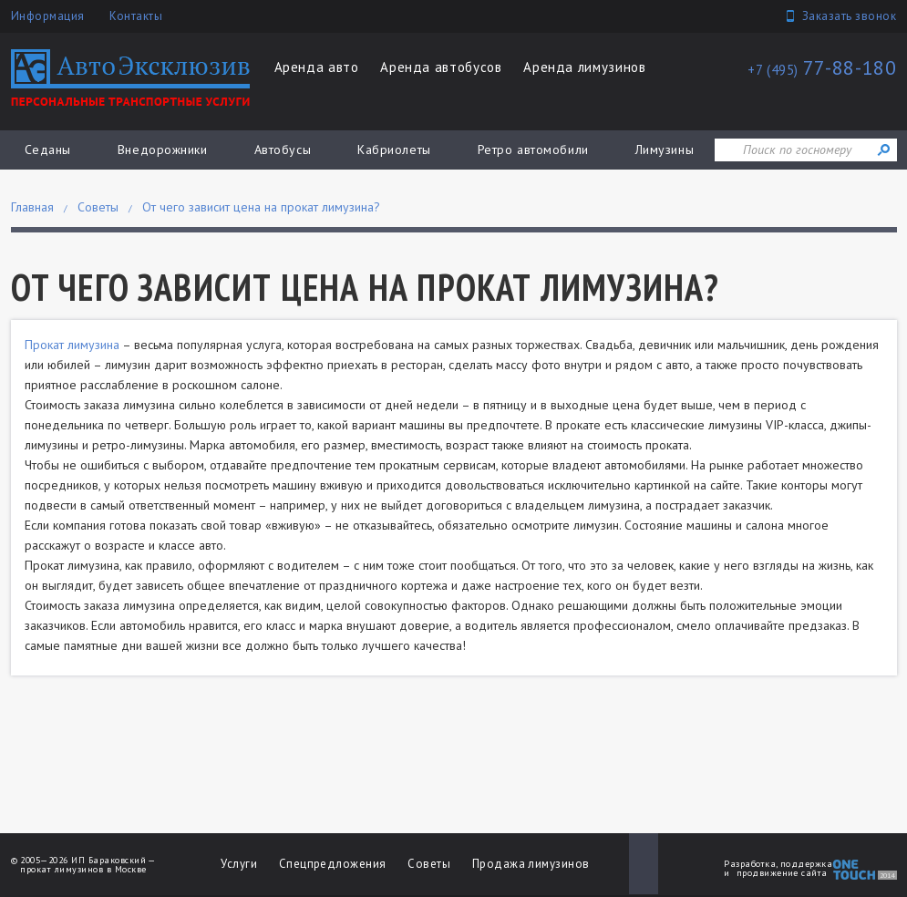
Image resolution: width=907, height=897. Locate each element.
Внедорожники (163, 149)
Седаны (48, 149)
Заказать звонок (849, 16)
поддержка (806, 864)
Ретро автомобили (533, 149)
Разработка (750, 864)
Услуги (239, 863)
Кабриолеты (394, 149)
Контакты (135, 16)
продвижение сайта (782, 873)
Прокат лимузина (72, 344)
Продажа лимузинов (531, 863)
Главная (32, 207)
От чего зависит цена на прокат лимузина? (261, 207)
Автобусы (282, 149)
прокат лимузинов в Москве (83, 869)
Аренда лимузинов (584, 67)
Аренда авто (316, 67)
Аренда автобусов (440, 67)
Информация (48, 16)
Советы (98, 207)
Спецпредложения (333, 863)
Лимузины (664, 149)
